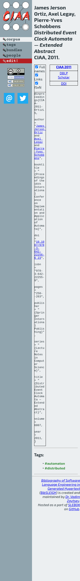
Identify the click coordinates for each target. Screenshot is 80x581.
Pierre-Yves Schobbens (39, 165)
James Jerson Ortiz (40, 136)
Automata (60, 38)
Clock (40, 38)
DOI (64, 83)
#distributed (55, 538)
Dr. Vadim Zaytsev (72, 569)
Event (69, 32)
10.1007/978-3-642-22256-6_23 (39, 281)
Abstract (44, 51)
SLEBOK (74, 575)
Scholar (64, 77)
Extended (51, 45)
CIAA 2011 (63, 67)
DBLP (64, 73)
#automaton (55, 533)
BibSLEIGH (48, 563)
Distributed (47, 32)
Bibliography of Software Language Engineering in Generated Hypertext (60, 554)
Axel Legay (38, 150)
